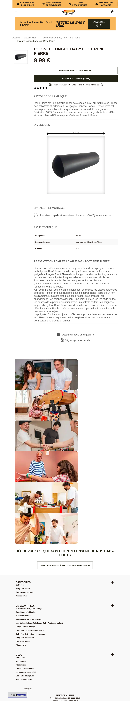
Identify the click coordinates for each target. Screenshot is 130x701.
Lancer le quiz (99, 24)
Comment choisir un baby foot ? (30, 630)
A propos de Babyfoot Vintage (29, 608)
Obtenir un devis (78, 334)
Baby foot (20, 585)
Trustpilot (28, 689)
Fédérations (21, 665)
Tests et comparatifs (25, 679)
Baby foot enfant (23, 588)
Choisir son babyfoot (25, 668)
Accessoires (21, 596)
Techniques (21, 661)
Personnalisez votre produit (75, 70)
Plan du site (21, 645)
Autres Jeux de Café (25, 592)
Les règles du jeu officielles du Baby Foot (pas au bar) (39, 623)
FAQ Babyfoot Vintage (25, 627)
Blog (19, 655)
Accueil (16, 37)
